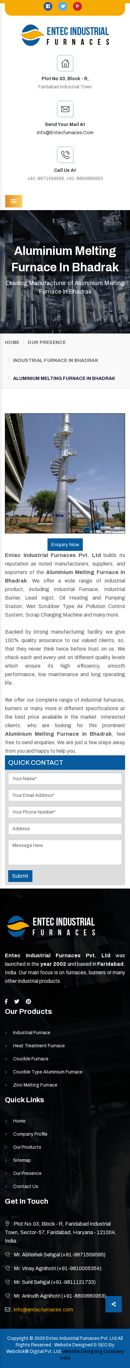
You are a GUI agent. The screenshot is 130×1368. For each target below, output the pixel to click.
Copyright (17, 1338)
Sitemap (22, 1160)
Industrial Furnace (31, 1032)
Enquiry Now (65, 544)
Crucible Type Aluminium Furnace (48, 1072)
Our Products (27, 1147)
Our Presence (47, 342)
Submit (20, 876)
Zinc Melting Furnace (35, 1085)
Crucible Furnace (30, 1058)
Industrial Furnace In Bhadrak (55, 360)
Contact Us (25, 1186)
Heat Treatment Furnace (39, 1045)
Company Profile (30, 1134)
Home (12, 342)
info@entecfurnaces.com (65, 132)
